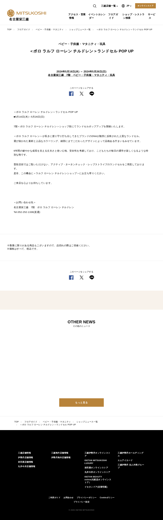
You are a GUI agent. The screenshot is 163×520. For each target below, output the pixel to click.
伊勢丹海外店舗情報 (61, 457)
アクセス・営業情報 (77, 16)
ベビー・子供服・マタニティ (50, 29)
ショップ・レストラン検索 (134, 16)
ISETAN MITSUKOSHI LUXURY (96, 461)
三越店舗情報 (24, 453)
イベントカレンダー (97, 16)
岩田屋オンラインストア (96, 467)
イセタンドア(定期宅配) (96, 487)
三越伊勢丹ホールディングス (130, 454)
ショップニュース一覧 (80, 29)
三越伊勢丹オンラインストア (97, 454)
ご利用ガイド (54, 497)
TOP (9, 29)
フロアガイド (113, 16)
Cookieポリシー (107, 497)
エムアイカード (125, 460)
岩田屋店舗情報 (25, 462)
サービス (152, 16)
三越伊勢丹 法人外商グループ (131, 466)
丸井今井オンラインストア (97, 472)
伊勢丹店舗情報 (25, 457)
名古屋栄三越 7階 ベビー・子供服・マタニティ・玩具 (81, 75)
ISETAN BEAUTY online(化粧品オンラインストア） (98, 480)
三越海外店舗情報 (59, 453)
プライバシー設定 (81, 502)
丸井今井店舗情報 (26, 466)
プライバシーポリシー (87, 497)
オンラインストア (145, 6)
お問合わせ (69, 497)
